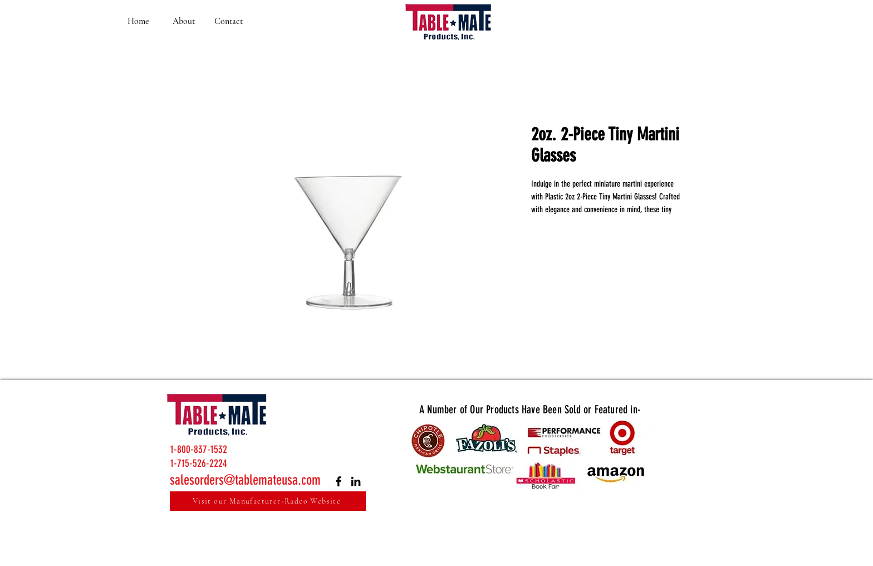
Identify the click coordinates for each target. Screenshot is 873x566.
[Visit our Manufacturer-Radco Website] (268, 501)
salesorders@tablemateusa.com (245, 480)
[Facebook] (338, 481)
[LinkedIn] (355, 481)
